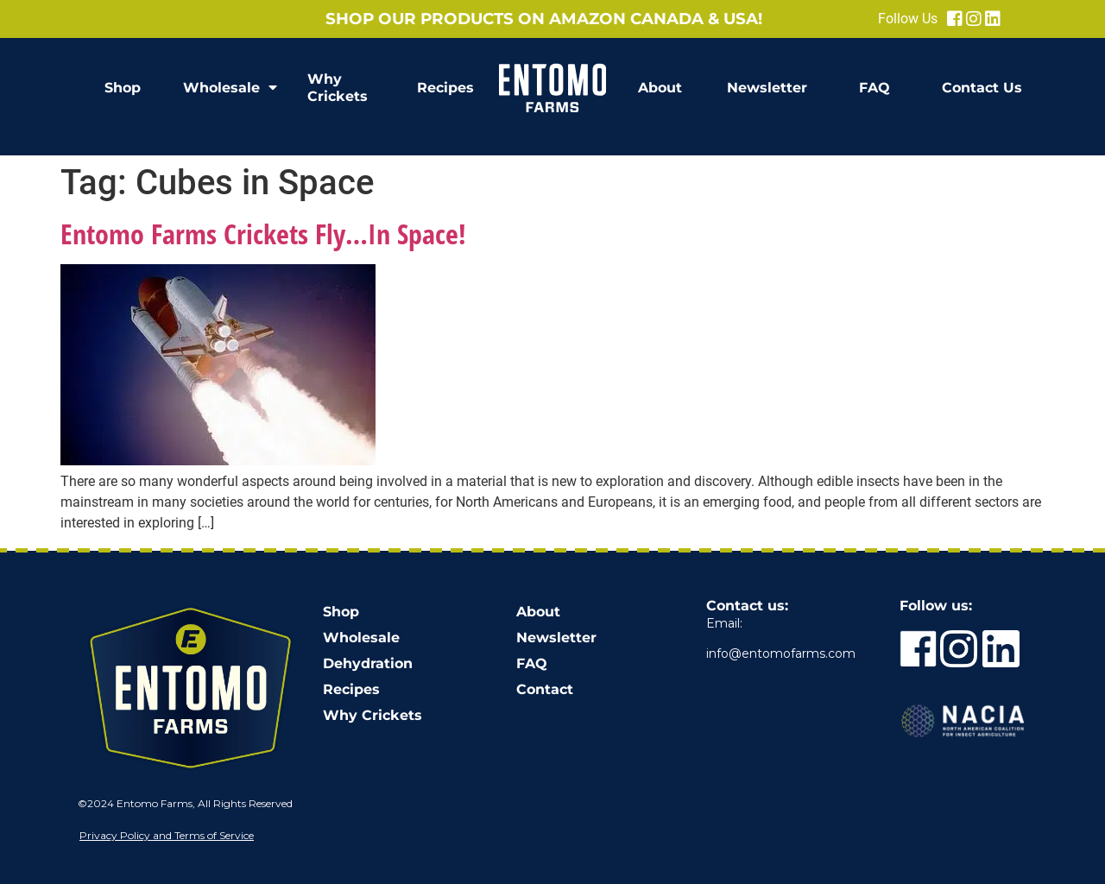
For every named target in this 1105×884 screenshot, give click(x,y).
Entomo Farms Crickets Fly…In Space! (263, 233)
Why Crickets (337, 87)
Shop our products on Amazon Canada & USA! (543, 18)
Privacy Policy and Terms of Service (166, 835)
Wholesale (230, 88)
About (660, 87)
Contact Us (982, 87)
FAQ (874, 87)
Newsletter (767, 87)
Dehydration (368, 663)
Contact (544, 689)
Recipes (445, 87)
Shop (122, 87)
